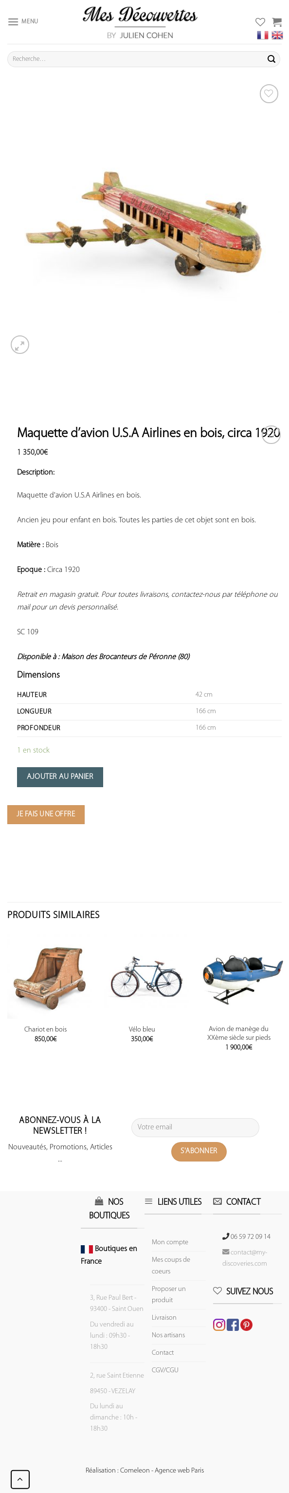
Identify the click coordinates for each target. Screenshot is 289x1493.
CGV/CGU (165, 1370)
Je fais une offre (46, 814)
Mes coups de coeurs (171, 1265)
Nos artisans (168, 1335)
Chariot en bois (45, 1029)
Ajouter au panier (60, 777)
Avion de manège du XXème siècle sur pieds (239, 1034)
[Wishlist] (271, 434)
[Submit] (271, 59)
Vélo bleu (142, 1029)
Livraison (164, 1318)
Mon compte (170, 1242)
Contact (163, 1353)
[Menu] (22, 22)
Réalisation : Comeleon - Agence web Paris (145, 1471)
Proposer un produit (169, 1295)
